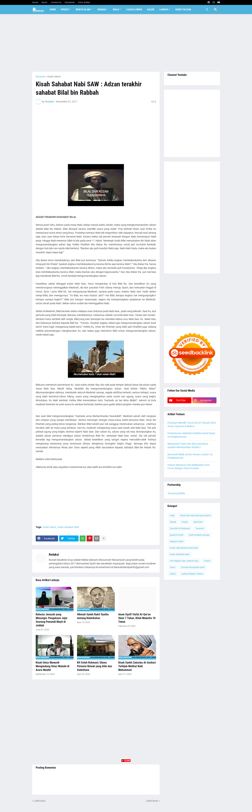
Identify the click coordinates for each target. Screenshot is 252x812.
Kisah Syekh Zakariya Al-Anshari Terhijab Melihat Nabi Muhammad (137, 666)
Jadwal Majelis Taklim (192, 573)
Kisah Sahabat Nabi (68, 527)
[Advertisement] (126, 42)
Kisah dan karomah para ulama (195, 515)
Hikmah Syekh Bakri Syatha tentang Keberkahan (93, 616)
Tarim (172, 567)
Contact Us (56, 2)
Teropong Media (176, 493)
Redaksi (54, 554)
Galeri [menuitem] (150, 9)
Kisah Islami (54, 76)
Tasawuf (199, 528)
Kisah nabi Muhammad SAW (184, 548)
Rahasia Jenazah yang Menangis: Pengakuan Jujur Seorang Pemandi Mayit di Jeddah (51, 620)
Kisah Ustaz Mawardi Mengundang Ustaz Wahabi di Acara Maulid (52, 666)
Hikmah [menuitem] (101, 9)
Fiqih (172, 515)
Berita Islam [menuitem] (83, 9)
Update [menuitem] (65, 9)
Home (35, 2)
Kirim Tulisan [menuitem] (183, 9)
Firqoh (185, 522)
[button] (207, 9)
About (44, 2)
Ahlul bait (197, 522)
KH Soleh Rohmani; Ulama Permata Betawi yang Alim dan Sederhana (94, 666)
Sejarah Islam (176, 541)
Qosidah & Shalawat (180, 528)
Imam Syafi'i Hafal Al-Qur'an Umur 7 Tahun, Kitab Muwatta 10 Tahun (136, 618)
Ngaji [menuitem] (116, 9)
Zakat (173, 573)
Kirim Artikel (84, 2)
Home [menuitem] (53, 9)
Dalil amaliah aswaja (199, 535)
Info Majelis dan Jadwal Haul (184, 560)
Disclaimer (70, 2)
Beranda (40, 76)
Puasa (207, 560)
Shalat (173, 522)
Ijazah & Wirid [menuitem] (134, 9)
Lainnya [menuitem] (163, 9)
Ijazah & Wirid (176, 535)
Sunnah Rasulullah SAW (193, 567)
